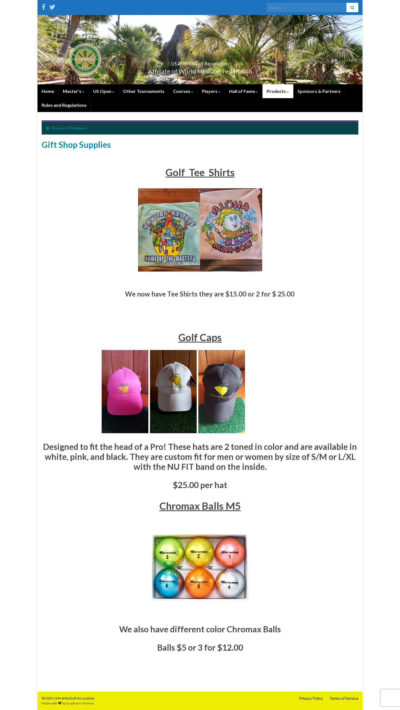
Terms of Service (343, 698)
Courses (183, 91)
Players (211, 91)
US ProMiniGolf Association (200, 62)
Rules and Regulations (64, 105)
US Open (103, 91)
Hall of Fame (243, 91)
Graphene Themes (80, 703)
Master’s (73, 91)
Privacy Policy (311, 698)
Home (48, 91)
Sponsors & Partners (319, 91)
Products (278, 91)
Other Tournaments (143, 91)
